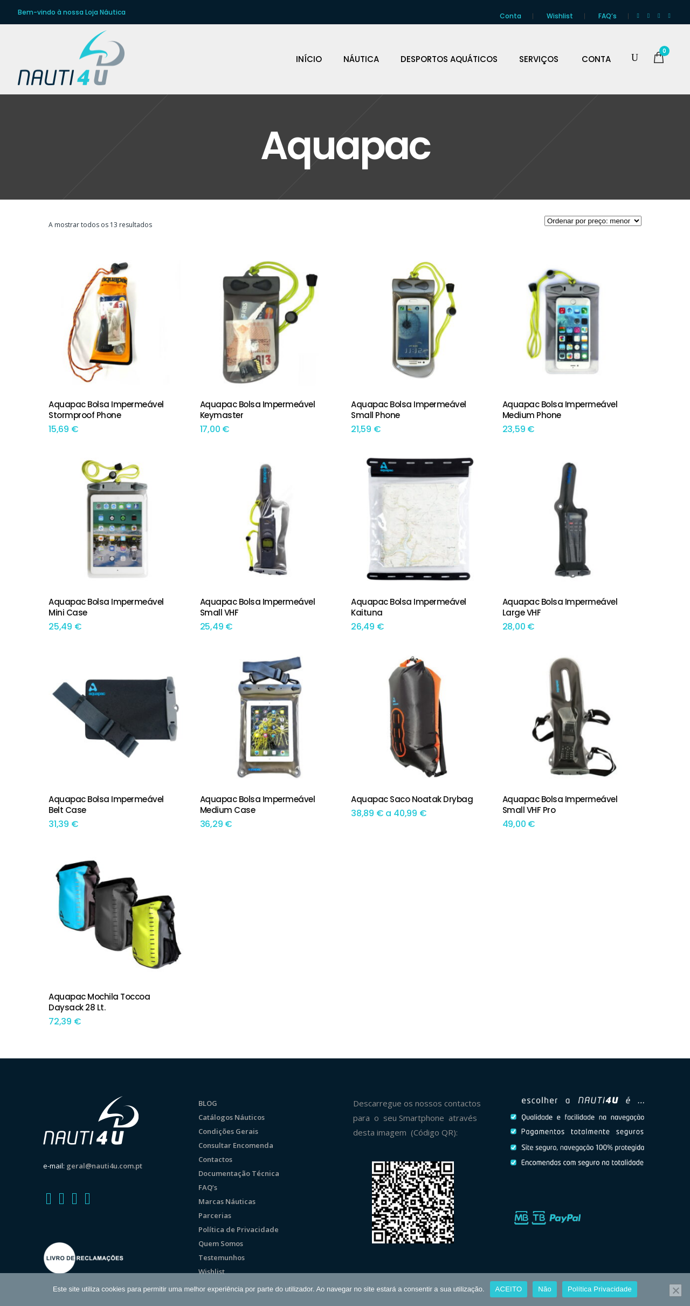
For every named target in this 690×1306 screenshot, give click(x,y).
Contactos (215, 1159)
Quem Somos (220, 1243)
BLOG (207, 1103)
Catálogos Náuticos (231, 1117)
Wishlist (560, 15)
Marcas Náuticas (227, 1201)
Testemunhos (221, 1257)
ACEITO (508, 1289)
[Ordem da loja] (592, 221)
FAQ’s (607, 15)
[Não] (675, 1290)
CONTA (596, 59)
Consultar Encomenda (235, 1145)
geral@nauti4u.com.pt (104, 1166)
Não (544, 1289)
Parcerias (214, 1215)
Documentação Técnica (238, 1173)
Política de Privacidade (238, 1229)
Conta (510, 15)
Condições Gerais (228, 1131)
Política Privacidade (600, 1289)
